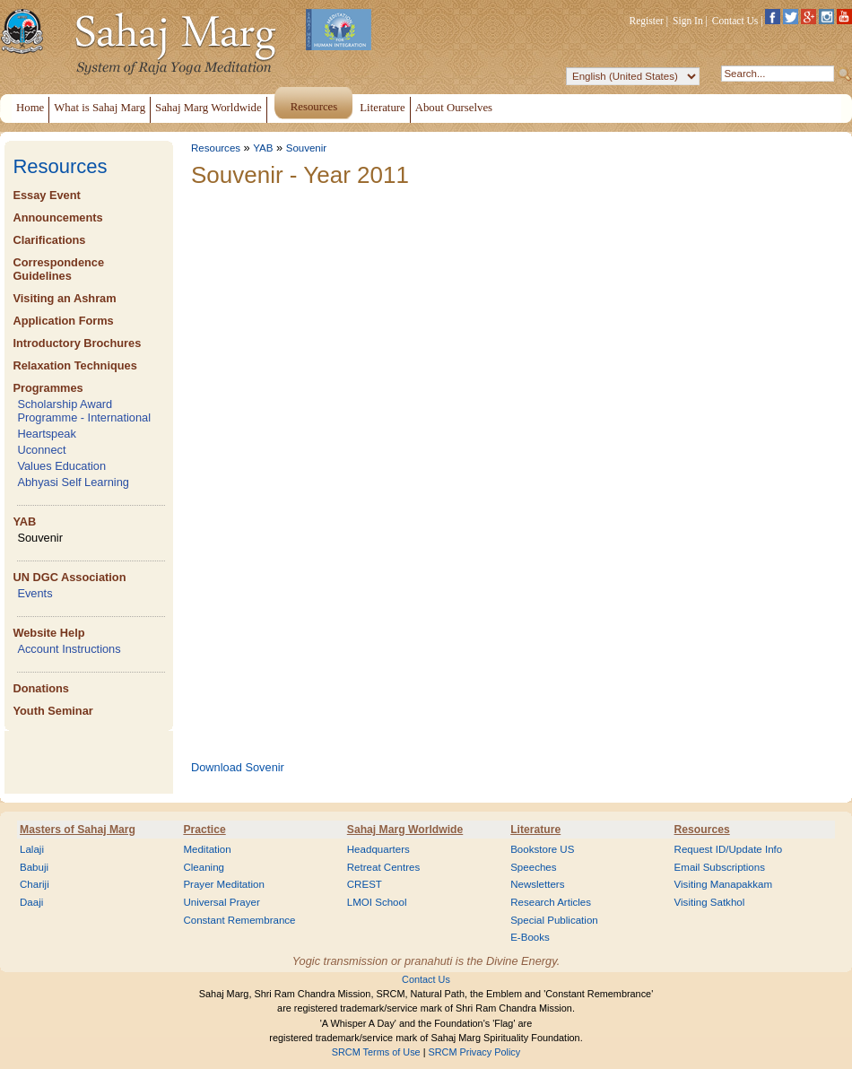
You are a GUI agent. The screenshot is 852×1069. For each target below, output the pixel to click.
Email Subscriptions (719, 867)
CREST (364, 884)
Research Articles (550, 902)
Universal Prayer (221, 902)
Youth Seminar (52, 710)
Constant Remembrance (239, 920)
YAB (24, 521)
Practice (204, 829)
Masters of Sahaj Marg (77, 829)
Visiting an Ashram (64, 298)
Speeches (533, 867)
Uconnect (41, 449)
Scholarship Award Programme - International (84, 410)
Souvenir (40, 537)
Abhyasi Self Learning (73, 482)
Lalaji (32, 849)
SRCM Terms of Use (376, 1052)
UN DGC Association (69, 577)
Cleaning (203, 867)
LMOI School (377, 902)
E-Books (530, 937)
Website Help (48, 632)
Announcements (57, 217)
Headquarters (378, 849)
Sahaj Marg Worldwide (405, 829)
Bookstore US (542, 849)
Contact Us (735, 20)
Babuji (34, 867)
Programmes (48, 388)
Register (647, 20)
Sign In (688, 20)
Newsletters (537, 884)
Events (34, 593)
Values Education (61, 466)
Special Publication (554, 920)
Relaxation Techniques (74, 365)
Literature (535, 829)
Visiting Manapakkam (723, 884)
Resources (60, 166)
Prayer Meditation (224, 884)
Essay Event (46, 195)
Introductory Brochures (77, 343)
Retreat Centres (384, 867)
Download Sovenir (237, 767)
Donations (41, 688)
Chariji (34, 884)
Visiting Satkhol (709, 902)
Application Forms (63, 320)
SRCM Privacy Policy (475, 1052)
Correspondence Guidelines (58, 269)
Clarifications (49, 240)
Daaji (31, 902)
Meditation (206, 849)
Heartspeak (46, 433)
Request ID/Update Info (728, 849)
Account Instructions (68, 649)
